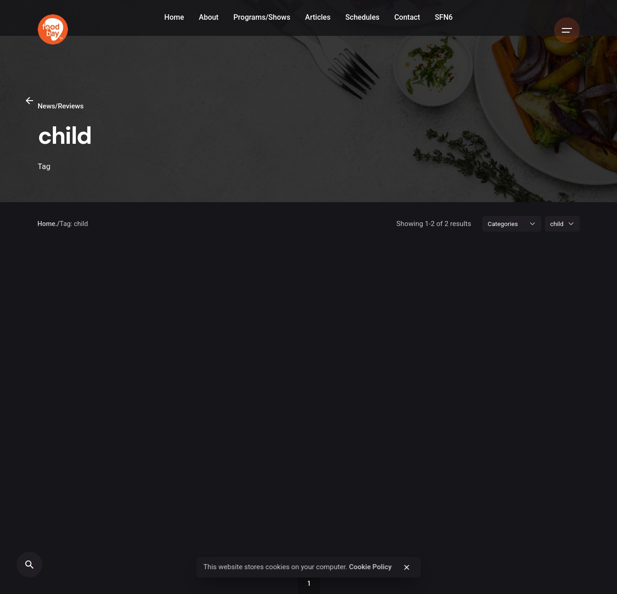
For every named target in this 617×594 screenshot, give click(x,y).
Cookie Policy (370, 567)
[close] (407, 567)
